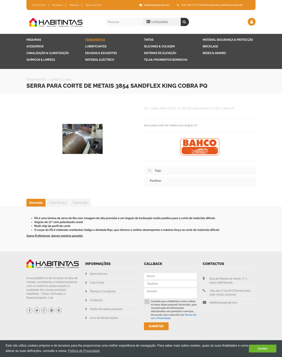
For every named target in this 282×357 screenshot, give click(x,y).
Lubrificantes (96, 46)
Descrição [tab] (36, 202)
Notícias (74, 5)
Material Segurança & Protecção (228, 39)
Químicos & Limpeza (40, 59)
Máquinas (33, 39)
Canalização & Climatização (47, 53)
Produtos (57, 5)
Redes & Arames (214, 53)
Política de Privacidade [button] (84, 350)
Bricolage (210, 46)
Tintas (149, 39)
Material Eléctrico (99, 59)
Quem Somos (94, 5)
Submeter (156, 326)
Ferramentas (95, 39)
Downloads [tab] (80, 202)
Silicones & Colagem (159, 46)
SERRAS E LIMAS (60, 79)
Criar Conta (38, 5)
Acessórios (34, 46)
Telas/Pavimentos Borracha (165, 59)
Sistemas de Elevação (160, 53)
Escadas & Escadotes (101, 53)
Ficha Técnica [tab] (57, 202)
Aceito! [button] (263, 348)
